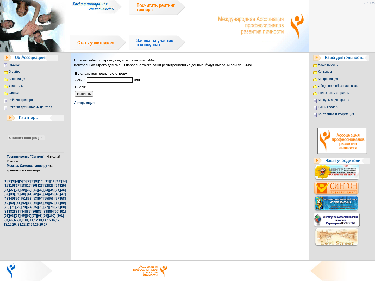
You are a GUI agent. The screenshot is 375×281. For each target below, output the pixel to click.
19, (10, 224)
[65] (40, 203)
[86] (34, 211)
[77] (46, 207)
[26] (6, 190)
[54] (40, 198)
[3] (13, 181)
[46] (57, 194)
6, (15, 220)
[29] (23, 190)
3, (7, 220)
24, (33, 224)
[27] (12, 190)
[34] (51, 190)
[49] (12, 198)
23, (28, 224)
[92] (6, 216)
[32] (40, 190)
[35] (57, 190)
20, (14, 224)
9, (23, 220)
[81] (6, 211)
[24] (57, 185)
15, (49, 220)
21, (20, 224)
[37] (6, 194)
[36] (63, 190)
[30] (28, 190)
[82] (12, 211)
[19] (28, 185)
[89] (51, 211)
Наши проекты (328, 64)
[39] (17, 194)
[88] (45, 211)
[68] (57, 203)
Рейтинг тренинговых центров (30, 107)
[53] (35, 198)
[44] (46, 194)
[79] (57, 207)
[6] (25, 181)
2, (5, 220)
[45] (51, 194)
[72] (18, 207)
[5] (21, 181)
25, (37, 224)
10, (26, 220)
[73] (24, 207)
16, (54, 220)
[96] (28, 216)
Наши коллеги (328, 107)
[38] (12, 194)
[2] (9, 181)
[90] (56, 211)
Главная (15, 64)
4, (10, 220)
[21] (40, 185)
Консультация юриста (333, 100)
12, (36, 220)
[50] (17, 198)
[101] (60, 216)
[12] (52, 181)
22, (24, 224)
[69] (63, 203)
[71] (13, 207)
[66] (46, 203)
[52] (29, 198)
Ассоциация (17, 79)
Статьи (14, 93)
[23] (51, 185)
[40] (23, 194)
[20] (34, 185)
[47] (63, 194)
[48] (6, 198)
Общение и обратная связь (338, 86)
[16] (12, 185)
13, (41, 220)
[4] (17, 181)
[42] (35, 194)
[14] (64, 181)
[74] (29, 207)
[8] (32, 181)
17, (58, 220)
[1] (6, 181)
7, (18, 220)
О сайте (14, 71)
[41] (29, 194)
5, (12, 220)
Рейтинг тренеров (21, 100)
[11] (47, 181)
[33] (46, 190)
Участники (16, 86)
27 (45, 224)
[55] (46, 198)
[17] (17, 185)
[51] (24, 198)
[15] (6, 185)
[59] (6, 203)
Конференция (328, 79)
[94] (17, 216)
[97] (34, 216)
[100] (51, 216)
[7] (28, 181)
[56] (51, 198)
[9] (36, 181)
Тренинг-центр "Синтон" (26, 156)
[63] (29, 203)
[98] (39, 216)
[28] (17, 190)
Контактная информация (336, 114)
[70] (6, 207)
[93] (12, 216)
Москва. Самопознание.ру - (28, 166)
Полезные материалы (334, 93)
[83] (17, 211)
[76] (40, 207)
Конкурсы (325, 71)
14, (45, 220)
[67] (51, 203)
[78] (51, 207)
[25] (63, 185)
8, (20, 220)
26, (41, 224)
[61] (18, 203)
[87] (39, 211)
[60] (12, 203)
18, (6, 224)
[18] (23, 185)
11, (32, 220)
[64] (35, 203)
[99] (45, 216)
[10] (40, 181)
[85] (28, 211)
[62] (24, 203)
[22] (46, 185)
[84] (23, 211)
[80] (63, 207)
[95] (23, 216)
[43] (40, 194)
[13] (58, 181)
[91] (63, 211)
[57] (57, 198)
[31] (35, 190)
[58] (63, 198)
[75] (35, 207)
